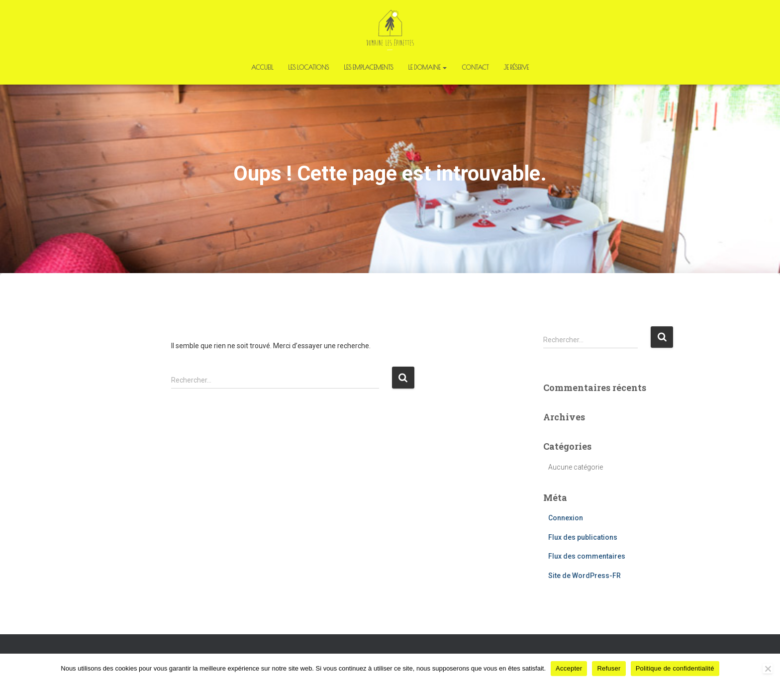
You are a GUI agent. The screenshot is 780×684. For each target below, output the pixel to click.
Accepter (569, 668)
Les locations (308, 67)
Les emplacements (368, 67)
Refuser (608, 668)
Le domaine (427, 67)
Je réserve (516, 67)
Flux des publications (582, 537)
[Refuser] (768, 669)
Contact (475, 67)
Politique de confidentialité (675, 668)
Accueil (262, 67)
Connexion (565, 518)
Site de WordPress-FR (584, 576)
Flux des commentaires (586, 556)
